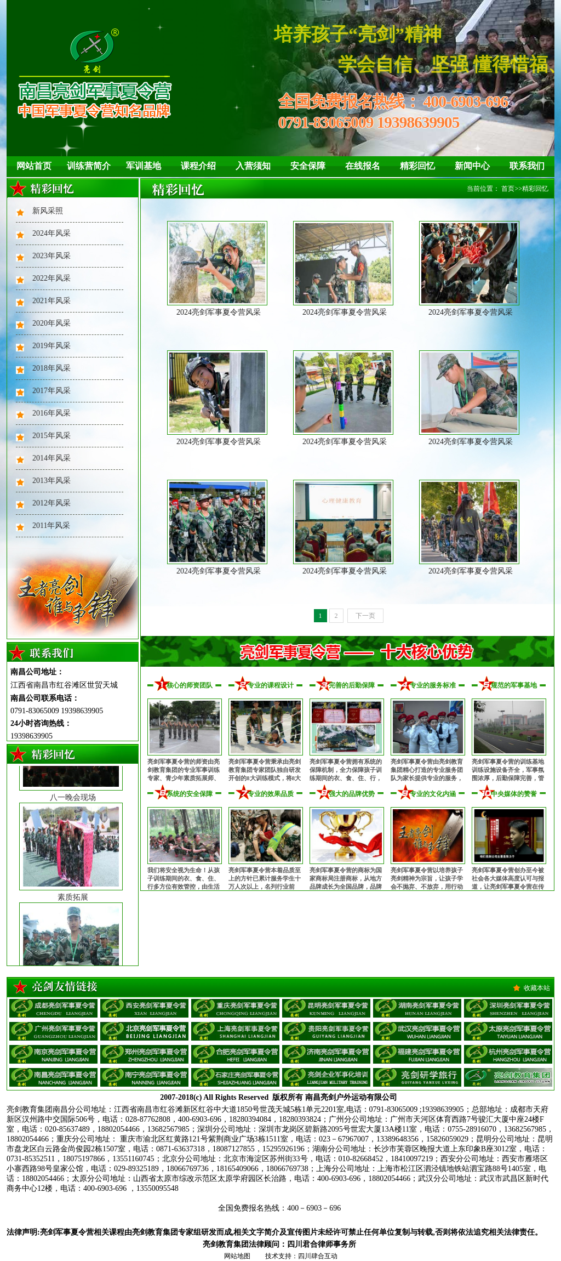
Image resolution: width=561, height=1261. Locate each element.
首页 (507, 188)
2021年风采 (51, 301)
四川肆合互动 (317, 1256)
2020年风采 (51, 323)
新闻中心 (472, 166)
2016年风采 (51, 413)
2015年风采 (51, 435)
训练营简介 (89, 166)
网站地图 (237, 1256)
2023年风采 (51, 256)
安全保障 (307, 166)
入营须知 (253, 166)
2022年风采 (51, 278)
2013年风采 (51, 480)
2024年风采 (51, 233)
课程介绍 (198, 166)
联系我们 (527, 166)
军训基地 (143, 166)
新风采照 (47, 211)
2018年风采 (51, 368)
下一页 (365, 616)
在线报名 (362, 166)
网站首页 (33, 166)
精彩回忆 (417, 166)
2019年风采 (51, 346)
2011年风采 (51, 525)
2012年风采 (51, 503)
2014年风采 (51, 458)
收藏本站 (537, 988)
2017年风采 (51, 391)
